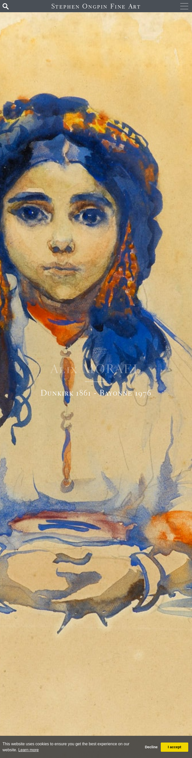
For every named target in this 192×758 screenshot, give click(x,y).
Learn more (28, 750)
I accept (174, 747)
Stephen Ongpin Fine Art (96, 6)
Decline (151, 747)
